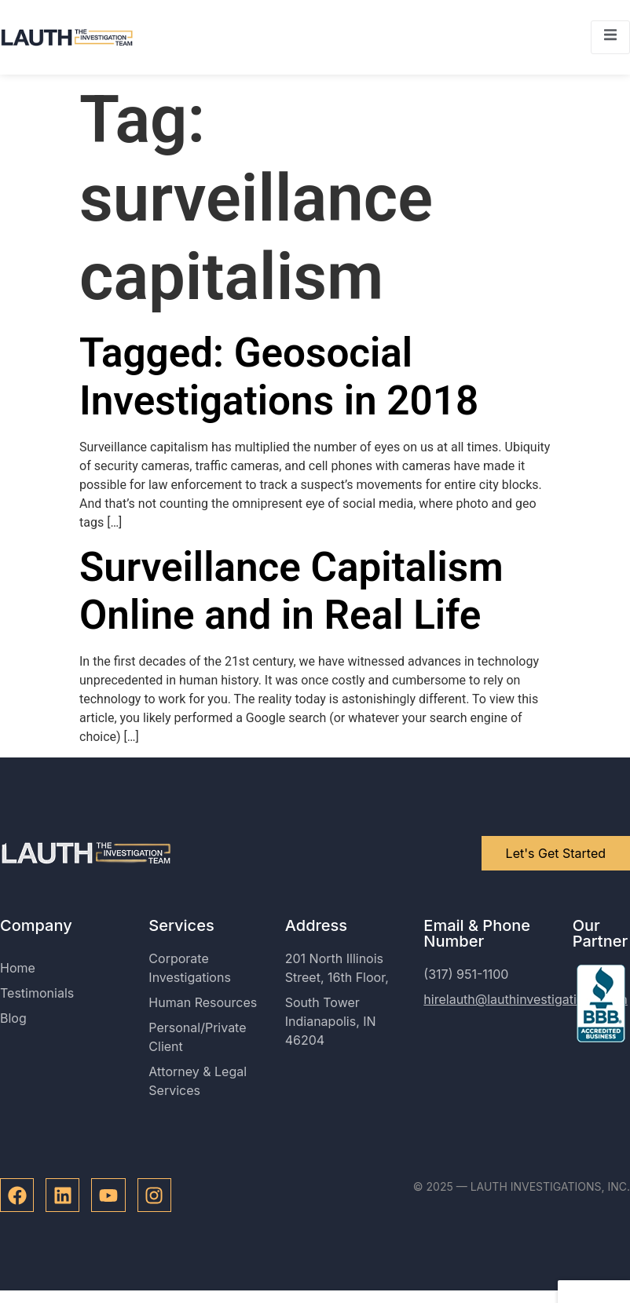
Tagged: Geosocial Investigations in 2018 (278, 377)
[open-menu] (610, 37)
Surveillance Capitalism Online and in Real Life (291, 591)
